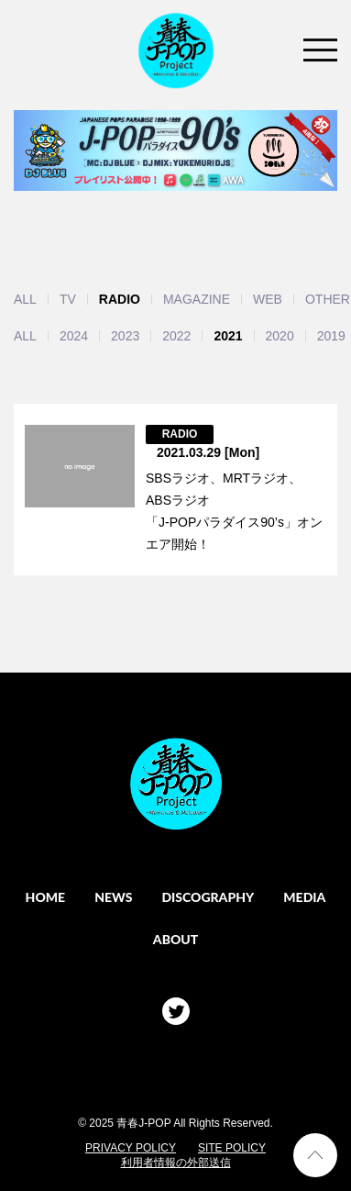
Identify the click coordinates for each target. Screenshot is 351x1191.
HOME (46, 897)
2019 (331, 335)
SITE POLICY (232, 1147)
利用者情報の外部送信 (176, 1162)
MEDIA (304, 897)
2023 (125, 335)
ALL (25, 299)
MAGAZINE (196, 299)
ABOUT (175, 939)
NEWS (113, 897)
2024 (74, 335)
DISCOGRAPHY (207, 897)
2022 (176, 335)
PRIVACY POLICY (130, 1147)
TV (68, 299)
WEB (267, 299)
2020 (280, 335)
